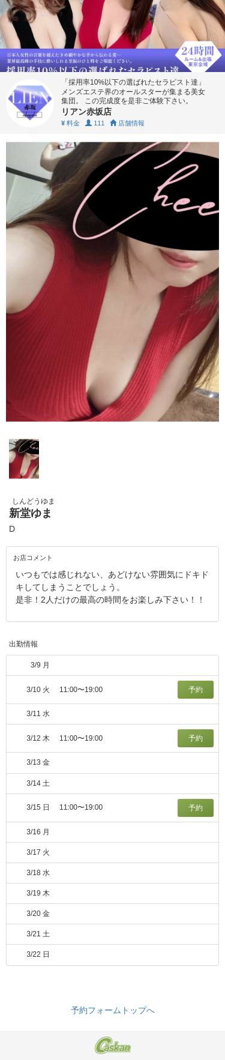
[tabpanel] (112, 282)
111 (94, 123)
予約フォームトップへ (113, 1010)
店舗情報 (127, 123)
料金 (70, 123)
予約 (195, 689)
